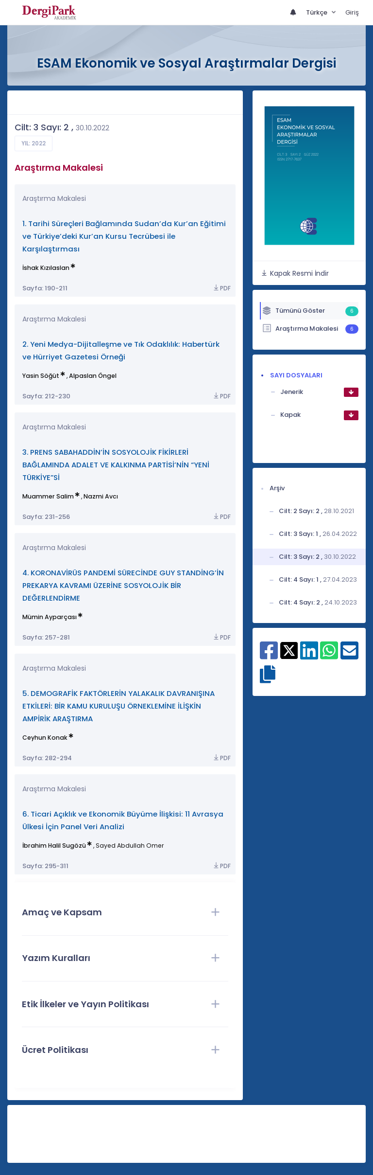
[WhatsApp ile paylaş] (329, 655)
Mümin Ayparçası (49, 617)
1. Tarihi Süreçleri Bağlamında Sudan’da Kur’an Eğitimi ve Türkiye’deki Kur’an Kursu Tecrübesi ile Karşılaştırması (124, 236)
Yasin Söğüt (40, 376)
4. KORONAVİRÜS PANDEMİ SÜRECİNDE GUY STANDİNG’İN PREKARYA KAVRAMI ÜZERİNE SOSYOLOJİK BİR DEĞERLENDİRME (123, 585)
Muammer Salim (48, 496)
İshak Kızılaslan (45, 268)
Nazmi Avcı (101, 496)
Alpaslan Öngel (93, 376)
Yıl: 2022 (33, 143)
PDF (221, 288)
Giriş (352, 12)
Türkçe (317, 12)
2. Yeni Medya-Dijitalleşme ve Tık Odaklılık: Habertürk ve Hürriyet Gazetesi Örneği (121, 350)
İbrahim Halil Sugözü (54, 845)
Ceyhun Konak (45, 737)
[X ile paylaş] (289, 650)
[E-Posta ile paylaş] (349, 655)
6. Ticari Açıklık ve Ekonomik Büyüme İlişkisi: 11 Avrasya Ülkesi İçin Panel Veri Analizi (122, 820)
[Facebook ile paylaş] (269, 655)
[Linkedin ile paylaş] (309, 655)
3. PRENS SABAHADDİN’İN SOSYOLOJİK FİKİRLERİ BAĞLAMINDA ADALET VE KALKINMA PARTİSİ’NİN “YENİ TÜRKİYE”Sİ (115, 464)
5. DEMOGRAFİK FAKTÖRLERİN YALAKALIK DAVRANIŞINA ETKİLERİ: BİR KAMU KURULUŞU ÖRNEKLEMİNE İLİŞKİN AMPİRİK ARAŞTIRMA (118, 706)
